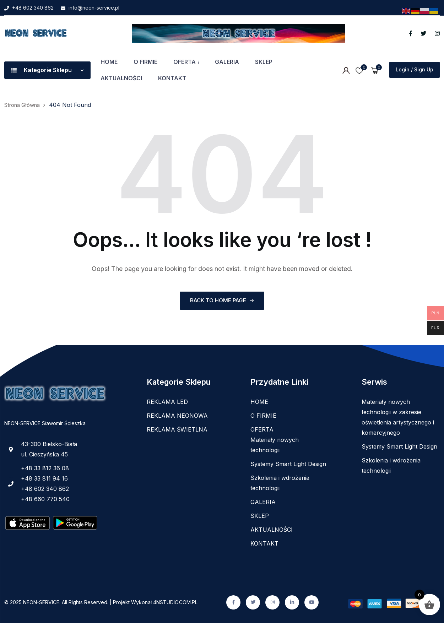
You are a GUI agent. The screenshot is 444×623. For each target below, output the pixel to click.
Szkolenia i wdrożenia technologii (279, 482)
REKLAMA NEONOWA (177, 415)
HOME (109, 61)
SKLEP (263, 61)
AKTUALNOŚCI (121, 78)
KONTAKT (172, 78)
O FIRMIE (145, 61)
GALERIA (227, 61)
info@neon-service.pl (94, 8)
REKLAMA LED (167, 401)
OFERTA (184, 61)
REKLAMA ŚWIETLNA (177, 429)
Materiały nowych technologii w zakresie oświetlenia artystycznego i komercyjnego (398, 417)
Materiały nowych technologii (274, 444)
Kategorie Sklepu (47, 70)
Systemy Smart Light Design (288, 463)
